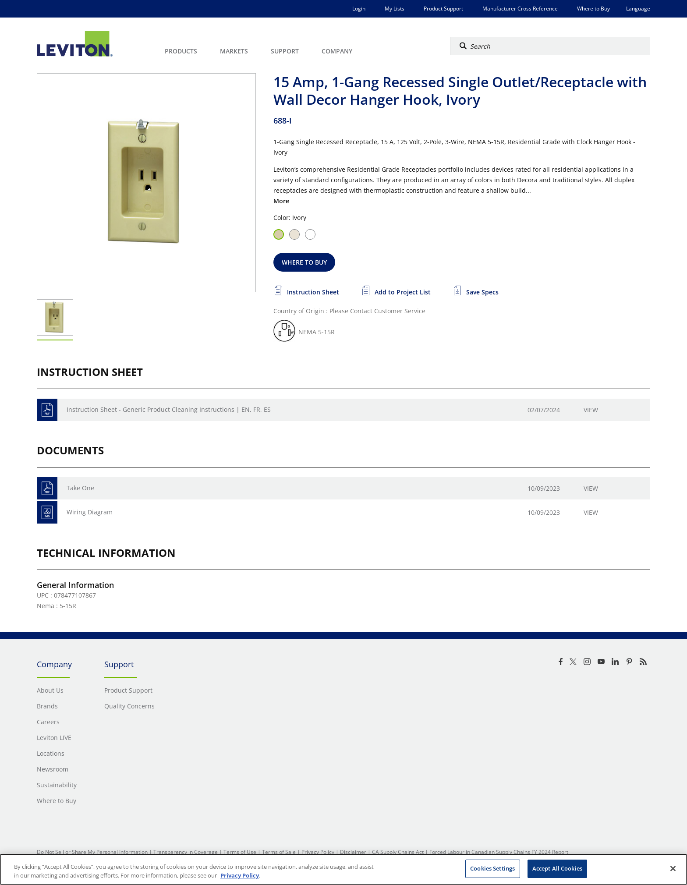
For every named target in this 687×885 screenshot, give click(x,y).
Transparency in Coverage (185, 852)
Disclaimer (353, 852)
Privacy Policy (317, 852)
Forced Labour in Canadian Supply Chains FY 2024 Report (498, 852)
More (281, 201)
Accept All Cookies (557, 868)
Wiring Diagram (90, 512)
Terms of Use (239, 852)
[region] (343, 869)
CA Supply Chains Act (398, 852)
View (591, 410)
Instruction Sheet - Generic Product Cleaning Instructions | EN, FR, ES (169, 409)
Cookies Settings (492, 868)
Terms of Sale (279, 852)
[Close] (673, 868)
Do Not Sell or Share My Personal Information (92, 852)
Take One (80, 488)
